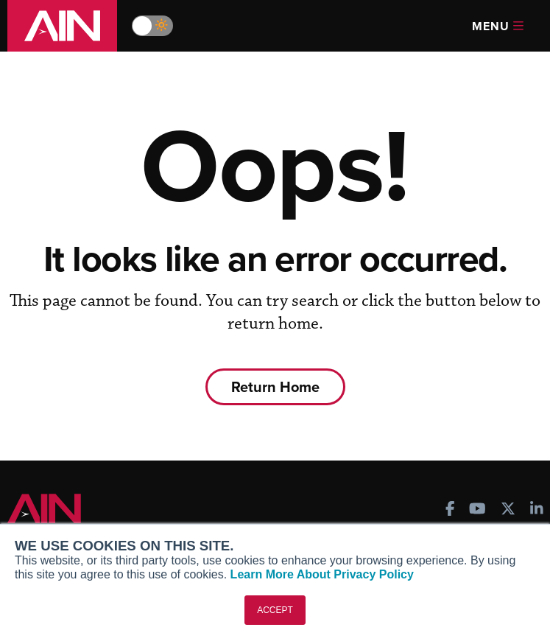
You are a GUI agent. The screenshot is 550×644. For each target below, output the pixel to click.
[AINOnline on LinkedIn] (536, 510)
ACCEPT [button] (275, 610)
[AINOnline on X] (508, 510)
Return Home (275, 386)
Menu (497, 26)
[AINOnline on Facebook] (450, 510)
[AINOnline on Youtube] (477, 510)
